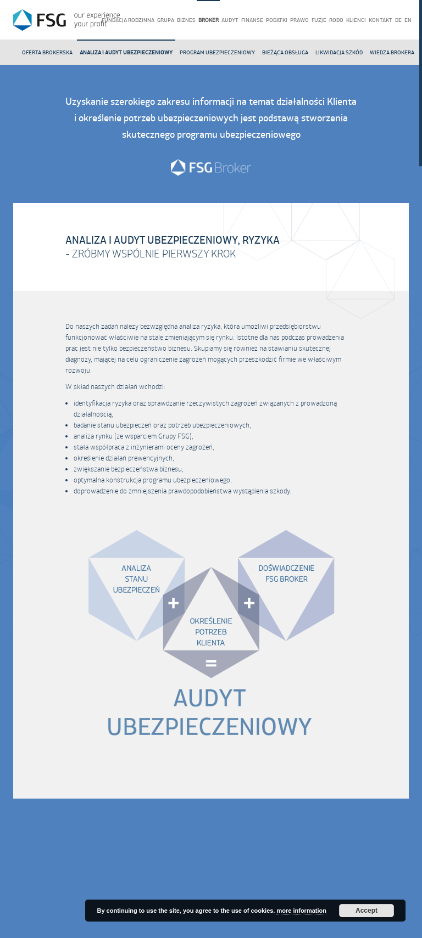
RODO (336, 20)
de (398, 20)
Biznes (186, 20)
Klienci (356, 20)
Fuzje (319, 20)
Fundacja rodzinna (128, 20)
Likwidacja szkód (339, 52)
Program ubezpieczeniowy (217, 52)
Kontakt (380, 20)
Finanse (252, 20)
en (408, 20)
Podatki (276, 20)
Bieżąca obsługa (285, 52)
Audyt (229, 20)
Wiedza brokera (392, 52)
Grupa (165, 20)
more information (301, 910)
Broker (208, 20)
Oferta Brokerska (47, 52)
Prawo (299, 20)
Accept (366, 910)
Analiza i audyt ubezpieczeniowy (126, 52)
